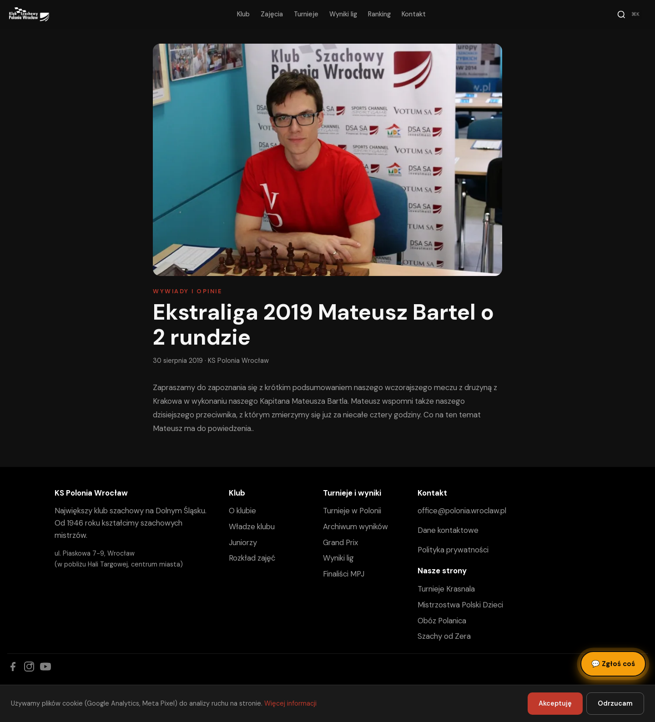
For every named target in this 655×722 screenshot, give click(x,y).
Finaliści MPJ (343, 574)
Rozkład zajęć (252, 558)
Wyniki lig (343, 14)
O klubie (242, 511)
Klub (243, 14)
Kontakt (414, 14)
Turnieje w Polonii (352, 511)
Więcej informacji (290, 703)
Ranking (379, 14)
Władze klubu (252, 526)
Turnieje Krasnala (446, 589)
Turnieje (306, 14)
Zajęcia (272, 14)
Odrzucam (615, 703)
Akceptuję (555, 703)
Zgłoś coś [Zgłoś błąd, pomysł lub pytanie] (613, 663)
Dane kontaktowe (448, 530)
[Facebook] (12, 666)
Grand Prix (340, 542)
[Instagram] (29, 666)
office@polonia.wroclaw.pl (462, 511)
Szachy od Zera (444, 636)
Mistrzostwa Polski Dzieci (460, 605)
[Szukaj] (629, 14)
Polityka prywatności (453, 550)
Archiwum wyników (355, 526)
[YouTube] (45, 666)
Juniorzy (243, 542)
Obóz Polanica (442, 621)
